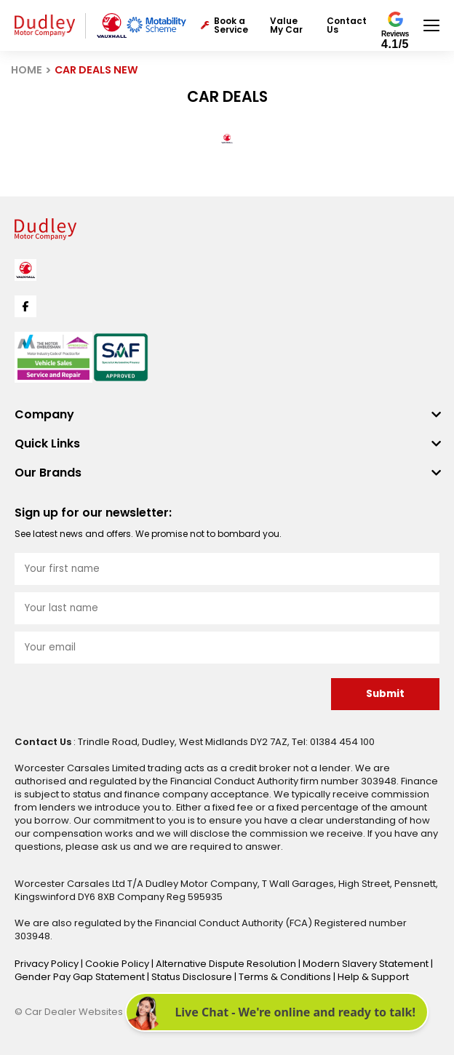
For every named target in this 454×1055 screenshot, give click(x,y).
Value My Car (286, 25)
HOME (26, 70)
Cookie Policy (118, 964)
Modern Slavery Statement (367, 964)
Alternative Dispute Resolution (227, 964)
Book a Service (224, 25)
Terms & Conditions (286, 977)
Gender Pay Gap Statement (81, 977)
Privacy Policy (48, 964)
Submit (385, 694)
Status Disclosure (192, 977)
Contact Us (347, 25)
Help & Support (373, 977)
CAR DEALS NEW (96, 70)
